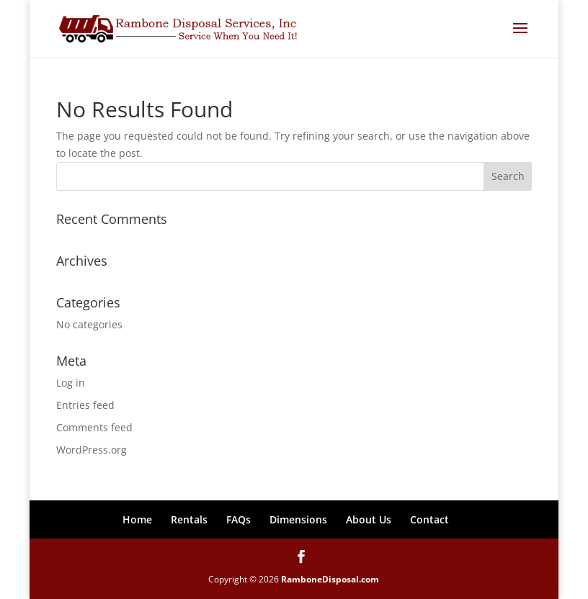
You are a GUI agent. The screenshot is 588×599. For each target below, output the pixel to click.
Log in (70, 382)
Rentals (189, 519)
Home (137, 519)
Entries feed (85, 405)
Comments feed (94, 427)
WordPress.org (91, 449)
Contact (429, 519)
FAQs (238, 519)
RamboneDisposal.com (330, 579)
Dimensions (298, 519)
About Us (368, 519)
